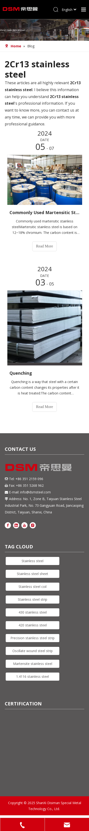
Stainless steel (32, 561)
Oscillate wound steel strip (32, 651)
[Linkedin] (16, 524)
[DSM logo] (38, 467)
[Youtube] (24, 524)
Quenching (20, 373)
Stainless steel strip (32, 599)
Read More (44, 246)
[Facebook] (8, 524)
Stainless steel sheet (32, 573)
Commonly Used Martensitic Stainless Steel (44, 212)
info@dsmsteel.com (35, 492)
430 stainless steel (33, 612)
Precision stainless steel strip (32, 638)
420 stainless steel (33, 625)
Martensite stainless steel (32, 663)
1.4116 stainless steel (32, 676)
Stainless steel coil (33, 586)
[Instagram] (33, 524)
